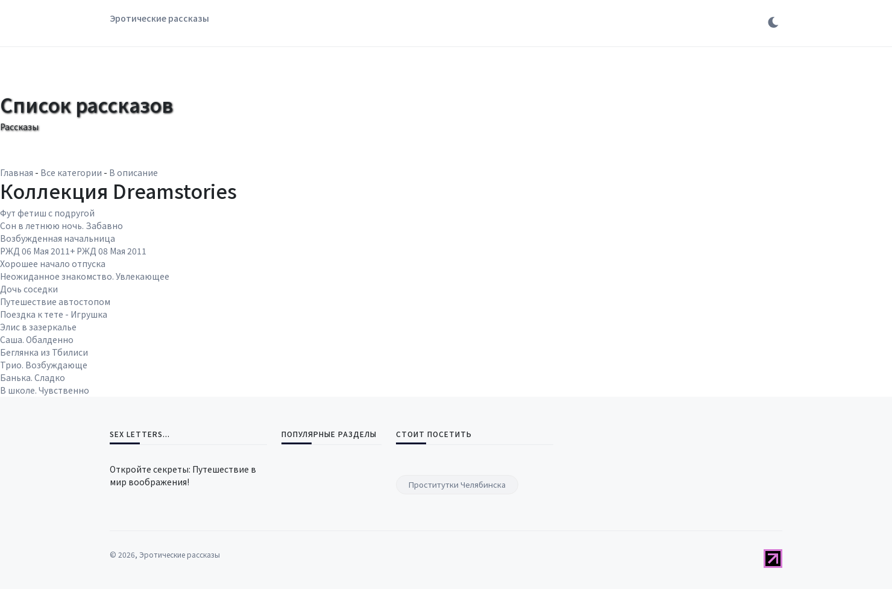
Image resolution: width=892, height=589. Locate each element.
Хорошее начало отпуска (52, 263)
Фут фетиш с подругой (47, 213)
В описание (133, 172)
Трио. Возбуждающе (43, 365)
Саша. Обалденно (37, 339)
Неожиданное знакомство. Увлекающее (84, 276)
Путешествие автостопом (55, 301)
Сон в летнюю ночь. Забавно (61, 225)
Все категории (71, 172)
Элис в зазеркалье (38, 327)
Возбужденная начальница (57, 238)
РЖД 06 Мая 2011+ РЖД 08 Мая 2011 (73, 251)
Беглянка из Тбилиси (44, 352)
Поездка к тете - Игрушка (53, 314)
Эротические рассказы (159, 18)
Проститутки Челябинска (457, 484)
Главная (16, 172)
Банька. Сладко (32, 377)
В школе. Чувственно (44, 390)
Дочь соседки (29, 289)
